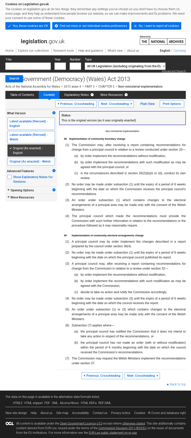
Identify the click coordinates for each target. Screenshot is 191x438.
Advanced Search (174, 71)
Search (14, 78)
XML (55, 403)
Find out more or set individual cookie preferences (93, 26)
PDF (47, 403)
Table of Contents (22, 95)
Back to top (178, 384)
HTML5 (17, 403)
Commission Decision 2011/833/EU (122, 428)
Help (34, 413)
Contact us (100, 413)
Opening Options (20, 190)
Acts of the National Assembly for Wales (32, 86)
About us (46, 413)
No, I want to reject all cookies (159, 26)
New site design (16, 413)
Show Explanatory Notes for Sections (33, 179)
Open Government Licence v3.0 (81, 423)
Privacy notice (120, 413)
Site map (62, 413)
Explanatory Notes (76, 95)
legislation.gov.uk (34, 40)
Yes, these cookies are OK (30, 26)
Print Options (172, 104)
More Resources (111, 95)
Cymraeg (180, 50)
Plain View (147, 104)
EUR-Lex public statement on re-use (113, 433)
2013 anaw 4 (72, 86)
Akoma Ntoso (69, 403)
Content (49, 95)
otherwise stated (133, 423)
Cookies (139, 413)
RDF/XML (104, 403)
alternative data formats (75, 397)
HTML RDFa (89, 403)
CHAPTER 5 (106, 86)
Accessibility (80, 413)
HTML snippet (33, 403)
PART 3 (90, 86)
